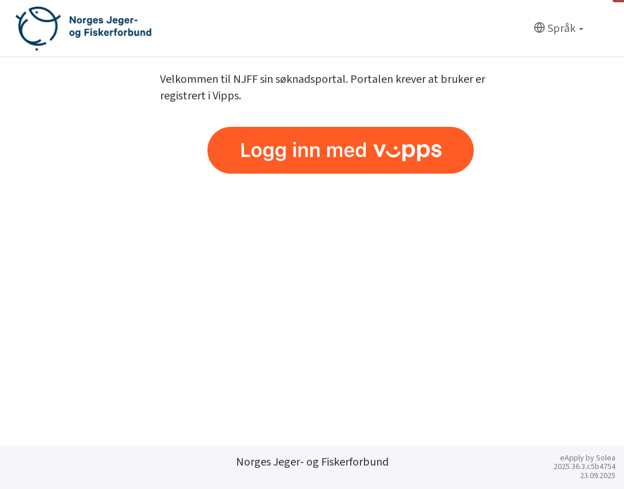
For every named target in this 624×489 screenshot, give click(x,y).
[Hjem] (83, 28)
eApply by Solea (587, 458)
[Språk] (558, 29)
